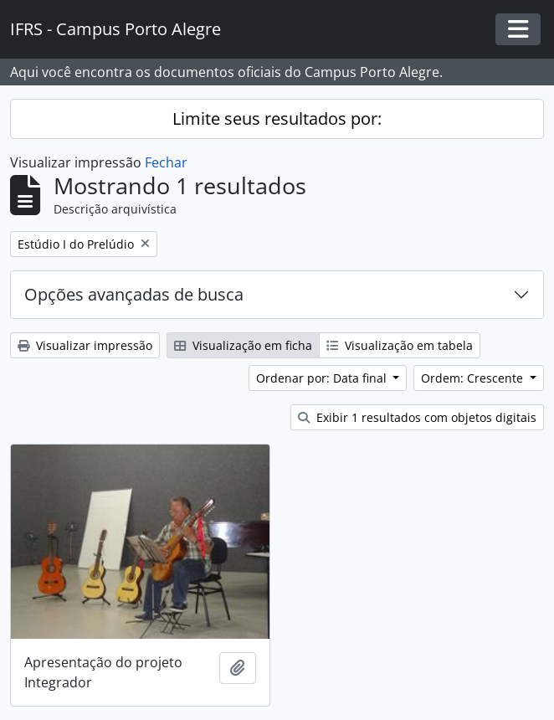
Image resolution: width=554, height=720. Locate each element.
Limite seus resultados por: (277, 118)
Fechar (166, 162)
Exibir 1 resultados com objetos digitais (417, 417)
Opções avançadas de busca (134, 294)
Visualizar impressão (85, 345)
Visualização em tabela (399, 345)
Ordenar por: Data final (323, 378)
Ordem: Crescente (473, 378)
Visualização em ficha (243, 345)
